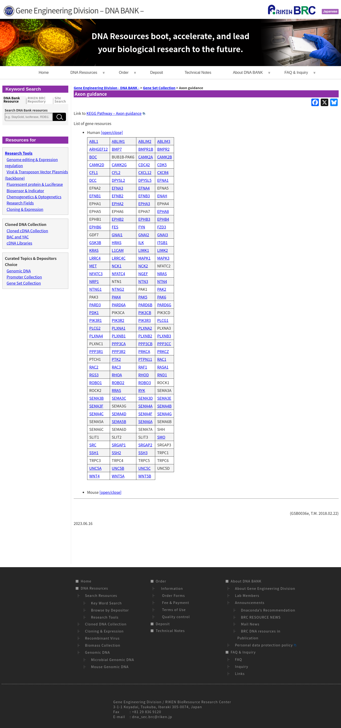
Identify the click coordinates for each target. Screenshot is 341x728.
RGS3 (94, 375)
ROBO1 (95, 382)
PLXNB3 (164, 336)
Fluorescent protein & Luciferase (35, 184)
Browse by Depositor (110, 609)
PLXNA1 (119, 328)
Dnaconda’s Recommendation (268, 609)
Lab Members (247, 595)
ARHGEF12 (98, 149)
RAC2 (93, 367)
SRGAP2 (145, 445)
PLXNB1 (119, 336)
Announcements (249, 602)
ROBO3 (144, 382)
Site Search (60, 100)
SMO (161, 437)
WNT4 (94, 476)
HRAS (117, 242)
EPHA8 (163, 211)
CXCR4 (162, 172)
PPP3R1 (96, 351)
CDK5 (161, 164)
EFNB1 (95, 196)
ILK (141, 242)
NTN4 (162, 281)
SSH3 (142, 452)
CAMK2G (119, 164)
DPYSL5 (144, 180)
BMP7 (117, 149)
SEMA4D (119, 413)
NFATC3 (96, 273)
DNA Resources (83, 73)
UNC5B (118, 468)
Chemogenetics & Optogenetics (34, 197)
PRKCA (144, 351)
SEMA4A (145, 406)
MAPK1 (144, 258)
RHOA (117, 375)
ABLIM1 (118, 141)
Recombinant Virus (102, 638)
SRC (92, 445)
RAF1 (142, 367)
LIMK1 (143, 250)
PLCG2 (95, 328)
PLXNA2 (145, 328)
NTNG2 (118, 289)
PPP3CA (119, 343)
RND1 (162, 375)
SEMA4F (145, 413)
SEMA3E (164, 398)
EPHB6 (95, 227)
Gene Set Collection (24, 283)
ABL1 (93, 141)
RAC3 (116, 367)
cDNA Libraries (19, 243)
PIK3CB (144, 312)
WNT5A (118, 476)
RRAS (116, 390)
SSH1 (93, 452)
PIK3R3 (144, 320)
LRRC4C (119, 258)
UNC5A (95, 468)
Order (124, 73)
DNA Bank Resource (12, 100)
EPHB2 (118, 219)
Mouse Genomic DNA (110, 666)
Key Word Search (106, 602)
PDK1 (94, 312)
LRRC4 (95, 258)
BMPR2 (163, 149)
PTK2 (116, 359)
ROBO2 (118, 382)
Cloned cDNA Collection (27, 230)
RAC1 (161, 359)
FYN (141, 227)
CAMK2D (96, 164)
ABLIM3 (163, 141)
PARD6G (164, 305)
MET (93, 266)
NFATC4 (118, 273)
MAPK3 (163, 258)
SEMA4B (164, 406)
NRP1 (94, 281)
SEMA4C (96, 413)
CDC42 (144, 164)
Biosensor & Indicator (25, 190)
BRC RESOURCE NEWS (261, 617)
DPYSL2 (118, 180)
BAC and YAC (18, 237)
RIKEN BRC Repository (37, 100)
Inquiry (241, 666)
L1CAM (118, 250)
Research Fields (20, 203)
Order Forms (172, 595)
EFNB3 (144, 196)
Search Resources (101, 595)
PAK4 (116, 297)
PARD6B (145, 305)
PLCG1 (162, 320)
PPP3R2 (119, 351)
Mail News (250, 623)
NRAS (162, 273)
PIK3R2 (118, 320)
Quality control (175, 616)
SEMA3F (96, 406)
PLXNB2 (145, 336)
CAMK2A (145, 157)
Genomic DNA (19, 271)
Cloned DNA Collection (105, 623)
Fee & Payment (174, 602)
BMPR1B (145, 149)
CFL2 (116, 172)
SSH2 (116, 452)
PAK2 (161, 289)
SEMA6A (145, 421)
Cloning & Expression (25, 209)
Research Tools (105, 617)
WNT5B (144, 476)
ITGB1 (162, 242)
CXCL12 (144, 172)
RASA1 (162, 367)
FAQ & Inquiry (296, 73)
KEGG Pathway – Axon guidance (115, 113)
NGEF (143, 273)
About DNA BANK (248, 73)
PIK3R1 (95, 320)
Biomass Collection (102, 645)
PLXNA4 (96, 336)
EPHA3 (144, 203)
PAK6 (161, 297)
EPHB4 (163, 219)
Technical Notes (198, 73)
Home (44, 73)
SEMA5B (119, 421)
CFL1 (93, 172)
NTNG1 (95, 289)
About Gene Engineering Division (265, 588)
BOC (93, 157)
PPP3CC (164, 343)
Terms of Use (173, 609)
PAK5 (142, 297)
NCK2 (143, 266)
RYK (141, 390)
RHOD (143, 375)
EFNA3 (117, 188)
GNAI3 (162, 234)
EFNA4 (144, 188)
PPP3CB (145, 343)
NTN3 (143, 281)
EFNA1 (162, 180)
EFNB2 (117, 196)
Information (171, 588)
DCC (93, 180)
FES (115, 227)
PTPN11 (145, 359)
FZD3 (161, 227)
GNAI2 (143, 234)
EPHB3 (144, 219)
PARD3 (95, 305)
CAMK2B (164, 157)
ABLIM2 (144, 141)
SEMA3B (96, 398)
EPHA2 (118, 203)
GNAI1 (117, 234)
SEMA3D (145, 398)
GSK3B (95, 242)
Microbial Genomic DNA (112, 659)
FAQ (238, 659)
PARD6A (119, 305)
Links (240, 673)
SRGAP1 (119, 445)
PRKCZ (163, 351)
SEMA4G (164, 413)
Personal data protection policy (265, 644)
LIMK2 (162, 250)
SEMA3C (119, 398)
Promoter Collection (24, 277)
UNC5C (144, 468)
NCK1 (117, 266)
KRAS (94, 250)
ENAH (162, 196)
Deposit (156, 73)
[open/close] (112, 132)
